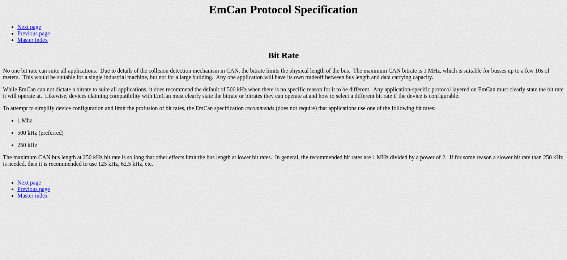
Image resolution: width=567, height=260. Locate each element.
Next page (29, 27)
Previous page (33, 33)
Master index (32, 40)
